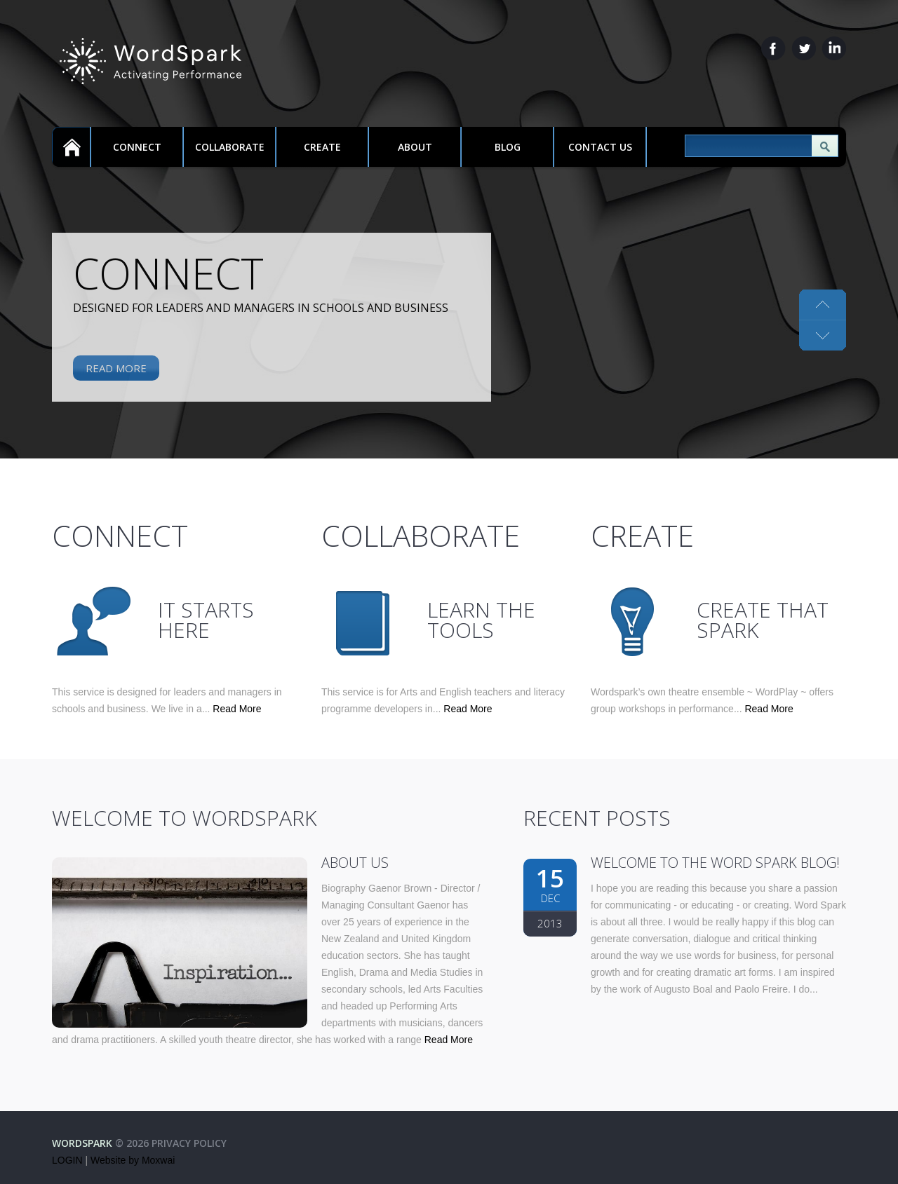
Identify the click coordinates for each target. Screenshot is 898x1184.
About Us (355, 862)
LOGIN (67, 1160)
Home (71, 147)
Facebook (773, 48)
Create (322, 147)
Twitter (803, 48)
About (415, 147)
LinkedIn (834, 48)
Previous (822, 335)
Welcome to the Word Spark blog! (715, 862)
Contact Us (600, 147)
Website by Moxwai (133, 1160)
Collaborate (229, 147)
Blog (508, 147)
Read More (116, 368)
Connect (137, 147)
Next (822, 305)
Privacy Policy (189, 1143)
